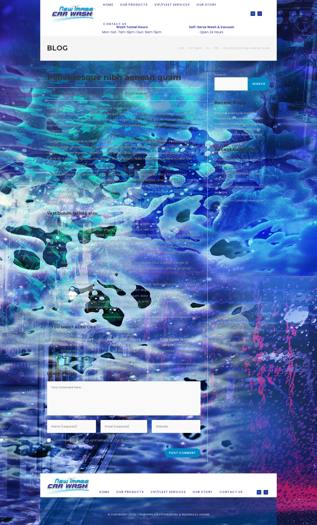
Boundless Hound (195, 514)
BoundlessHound (61, 93)
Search (220, 75)
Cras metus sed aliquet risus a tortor (71, 342)
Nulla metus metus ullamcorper (237, 129)
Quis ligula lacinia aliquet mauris (176, 342)
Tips (116, 93)
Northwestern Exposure (159, 514)
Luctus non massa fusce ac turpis (124, 342)
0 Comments (136, 93)
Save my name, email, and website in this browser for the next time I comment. (117, 440)
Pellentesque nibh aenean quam (246, 48)
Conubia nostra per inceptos (235, 113)
